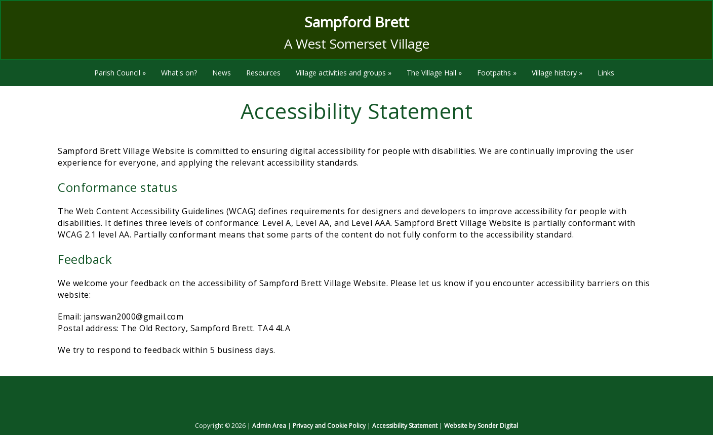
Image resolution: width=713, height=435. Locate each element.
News (221, 72)
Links (606, 72)
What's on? (179, 72)
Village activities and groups (343, 72)
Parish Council (120, 72)
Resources (263, 72)
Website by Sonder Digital (481, 425)
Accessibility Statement (405, 425)
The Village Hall (434, 72)
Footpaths (497, 72)
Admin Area (269, 425)
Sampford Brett (356, 21)
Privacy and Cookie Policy (329, 425)
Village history (557, 72)
